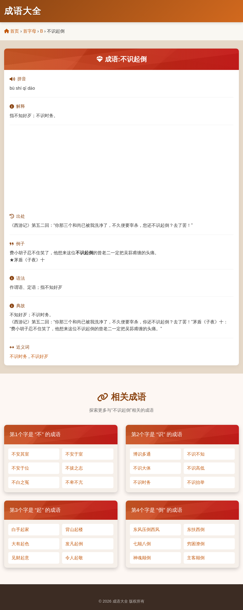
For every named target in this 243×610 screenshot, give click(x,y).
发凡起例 (74, 543)
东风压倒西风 (146, 529)
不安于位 (20, 468)
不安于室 (74, 454)
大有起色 (20, 543)
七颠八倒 (142, 543)
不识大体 (142, 468)
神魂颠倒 (142, 557)
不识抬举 (196, 482)
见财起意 (20, 557)
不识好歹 (39, 356)
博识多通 (142, 454)
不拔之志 (74, 468)
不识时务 (18, 356)
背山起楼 (74, 529)
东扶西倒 (196, 529)
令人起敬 (74, 557)
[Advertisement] (121, 169)
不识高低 (196, 468)
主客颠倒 (196, 557)
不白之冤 (20, 482)
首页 (11, 31)
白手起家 (20, 529)
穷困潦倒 (196, 543)
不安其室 (20, 454)
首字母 (29, 31)
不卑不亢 (74, 482)
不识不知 (196, 454)
